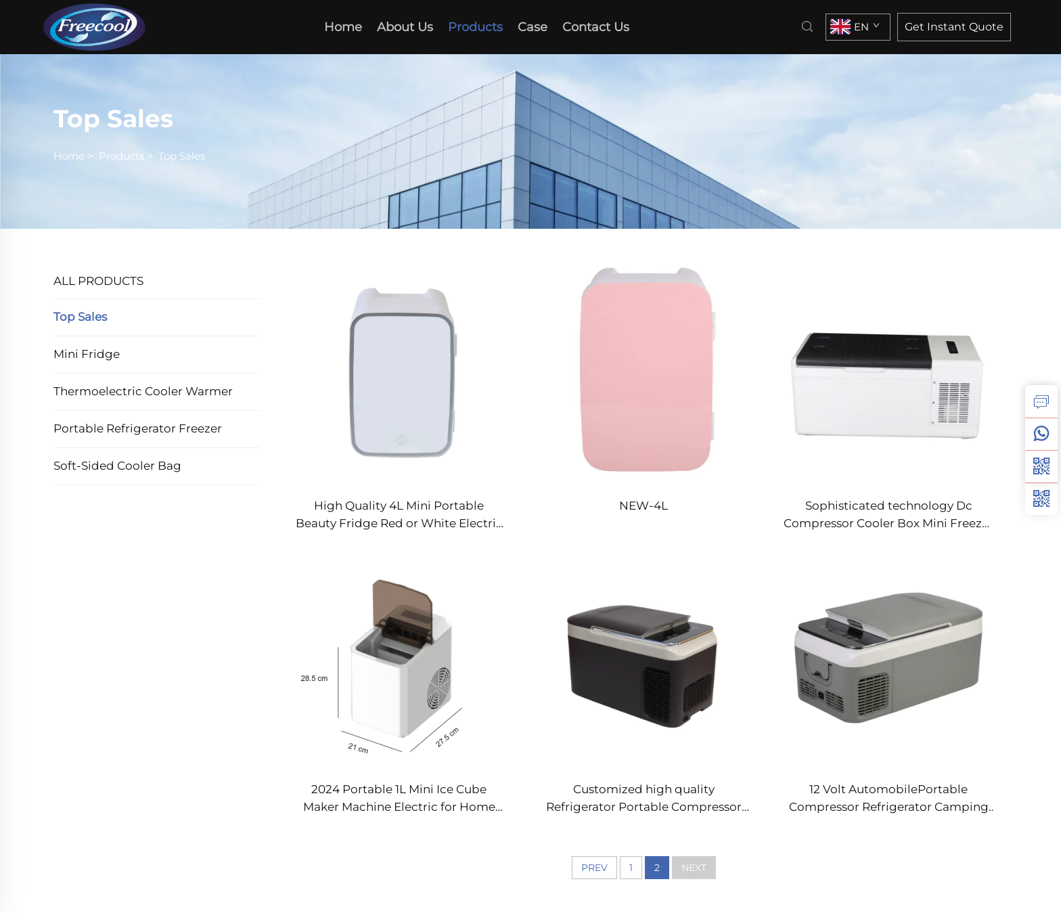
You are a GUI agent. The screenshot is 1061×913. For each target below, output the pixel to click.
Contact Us (595, 27)
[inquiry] (1041, 401)
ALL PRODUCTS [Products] (98, 281)
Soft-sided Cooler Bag (117, 465)
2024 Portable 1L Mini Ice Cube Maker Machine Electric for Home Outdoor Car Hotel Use (399, 799)
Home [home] (343, 27)
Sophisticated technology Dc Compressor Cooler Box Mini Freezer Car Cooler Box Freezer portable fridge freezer (888, 515)
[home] (98, 26)
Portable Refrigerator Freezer (137, 428)
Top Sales (181, 156)
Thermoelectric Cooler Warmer (143, 391)
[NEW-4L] (644, 374)
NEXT (693, 868)
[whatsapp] (1041, 434)
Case (532, 27)
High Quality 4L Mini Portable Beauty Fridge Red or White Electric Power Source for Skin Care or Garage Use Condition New (399, 515)
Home (69, 156)
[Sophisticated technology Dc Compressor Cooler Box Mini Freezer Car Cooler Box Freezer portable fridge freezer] (888, 374)
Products (475, 27)
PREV (594, 868)
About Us (405, 27)
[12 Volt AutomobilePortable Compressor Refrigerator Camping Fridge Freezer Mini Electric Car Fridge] (888, 656)
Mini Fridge (86, 354)
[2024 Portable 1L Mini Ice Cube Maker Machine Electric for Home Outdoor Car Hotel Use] (399, 656)
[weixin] (1041, 499)
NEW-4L (643, 505)
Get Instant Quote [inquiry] (954, 26)
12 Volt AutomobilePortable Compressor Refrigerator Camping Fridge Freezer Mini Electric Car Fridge (889, 799)
